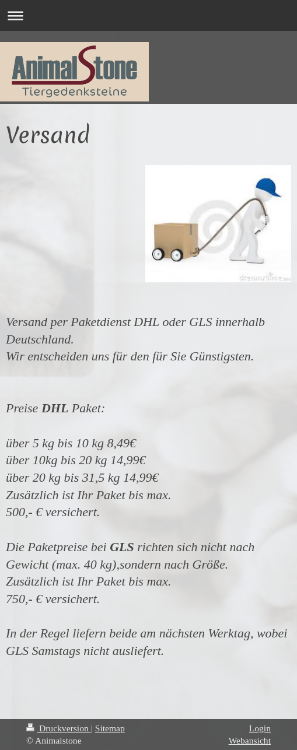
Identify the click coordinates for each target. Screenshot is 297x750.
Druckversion (58, 728)
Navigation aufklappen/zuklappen (148, 15)
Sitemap (110, 728)
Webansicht (250, 740)
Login (260, 728)
